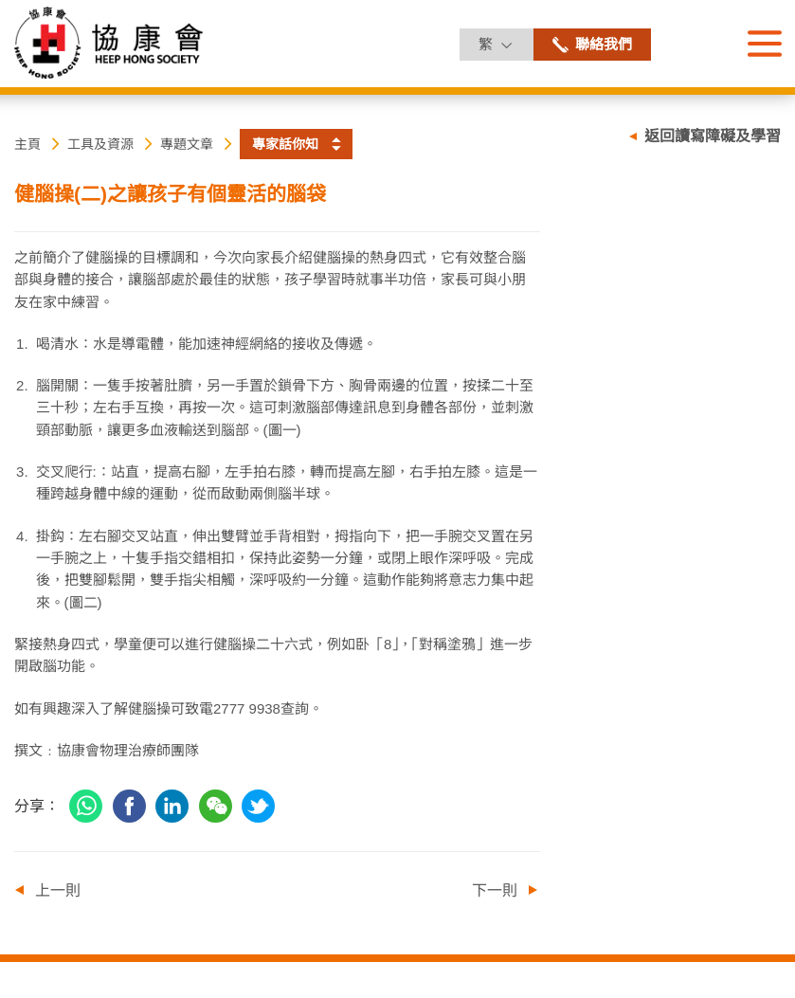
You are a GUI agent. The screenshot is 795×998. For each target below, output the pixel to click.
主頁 (27, 144)
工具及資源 (100, 144)
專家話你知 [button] (285, 144)
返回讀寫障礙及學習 (712, 136)
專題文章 (186, 144)
